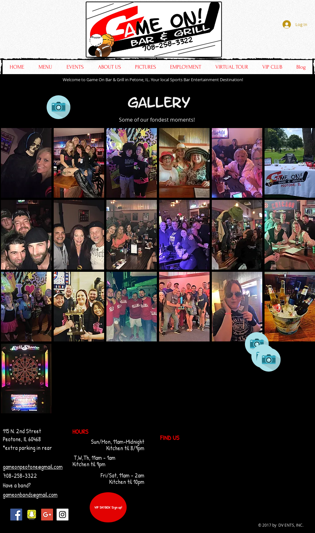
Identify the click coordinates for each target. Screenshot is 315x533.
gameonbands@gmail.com (30, 495)
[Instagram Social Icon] (62, 514)
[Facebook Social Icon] (16, 514)
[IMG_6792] (32, 514)
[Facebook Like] (272, 45)
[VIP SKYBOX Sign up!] (108, 507)
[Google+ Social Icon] (47, 514)
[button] (26, 163)
